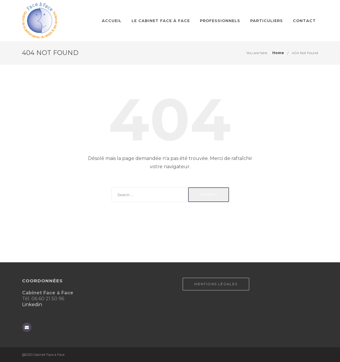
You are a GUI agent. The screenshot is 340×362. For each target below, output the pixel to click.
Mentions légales (215, 284)
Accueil (112, 20)
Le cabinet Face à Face (161, 20)
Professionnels (220, 20)
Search (208, 195)
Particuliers (266, 20)
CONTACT (304, 20)
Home (278, 53)
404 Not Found (305, 53)
